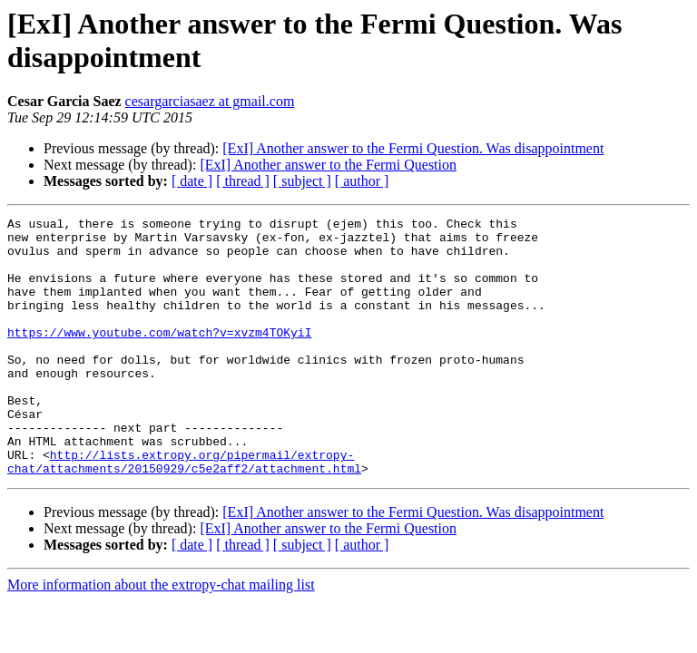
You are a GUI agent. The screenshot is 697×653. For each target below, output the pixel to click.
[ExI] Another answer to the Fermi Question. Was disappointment (413, 148)
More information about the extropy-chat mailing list (161, 636)
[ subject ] (302, 181)
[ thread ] (243, 181)
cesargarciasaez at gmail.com (210, 101)
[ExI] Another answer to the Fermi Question (328, 164)
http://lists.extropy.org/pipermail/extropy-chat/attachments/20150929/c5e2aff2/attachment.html (184, 511)
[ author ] (362, 181)
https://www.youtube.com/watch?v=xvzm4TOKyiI (159, 356)
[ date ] (192, 181)
